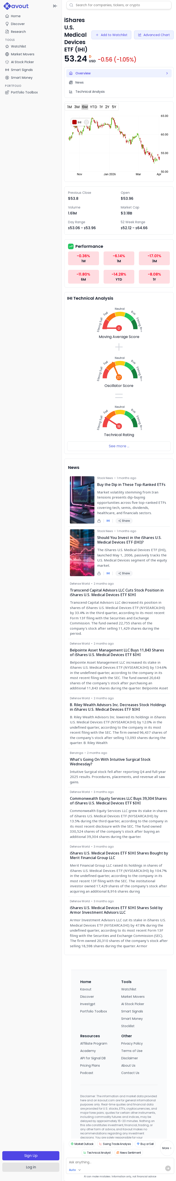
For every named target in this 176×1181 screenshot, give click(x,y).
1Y (101, 107)
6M (85, 107)
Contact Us (130, 1073)
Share (124, 521)
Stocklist (128, 1026)
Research (15, 31)
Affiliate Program (93, 1043)
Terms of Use (132, 1051)
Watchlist (128, 989)
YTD (93, 107)
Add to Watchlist (111, 35)
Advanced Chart (154, 35)
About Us (128, 1065)
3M (77, 107)
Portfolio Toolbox (21, 92)
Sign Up (31, 1155)
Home (13, 16)
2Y (107, 107)
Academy (88, 1051)
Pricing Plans (90, 1065)
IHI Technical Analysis (90, 298)
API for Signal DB (93, 1058)
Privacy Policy (132, 1043)
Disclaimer (129, 1058)
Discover (15, 24)
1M (69, 107)
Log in (31, 1167)
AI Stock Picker (132, 1004)
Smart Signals (132, 1011)
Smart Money (132, 1018)
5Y (114, 107)
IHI (108, 521)
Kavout (85, 989)
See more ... (119, 446)
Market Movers (133, 996)
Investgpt (87, 1004)
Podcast (86, 1073)
